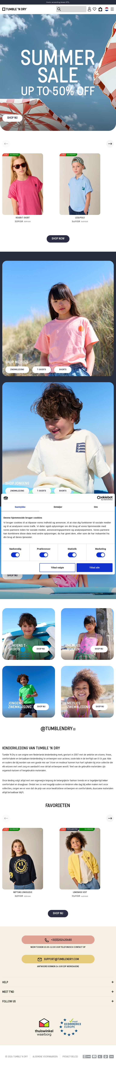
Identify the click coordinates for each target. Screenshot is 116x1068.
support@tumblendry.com (58, 959)
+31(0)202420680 (58, 940)
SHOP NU (12, 118)
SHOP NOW (58, 239)
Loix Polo (80, 220)
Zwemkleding (17, 370)
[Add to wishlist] (41, 156)
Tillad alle (94, 567)
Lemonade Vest (80, 894)
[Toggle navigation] (111, 9)
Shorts (62, 370)
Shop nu (12, 575)
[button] (110, 144)
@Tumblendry (56, 729)
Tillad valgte (57, 567)
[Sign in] (89, 9)
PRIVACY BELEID (70, 1057)
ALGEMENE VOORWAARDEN (45, 1057)
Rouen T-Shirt (23, 220)
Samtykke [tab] (20, 507)
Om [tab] (96, 507)
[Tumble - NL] (14, 9)
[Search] (71, 9)
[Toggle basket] (100, 9)
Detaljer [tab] (58, 507)
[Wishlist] (94, 9)
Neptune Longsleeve (22, 894)
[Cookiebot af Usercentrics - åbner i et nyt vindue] (99, 498)
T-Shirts (41, 370)
